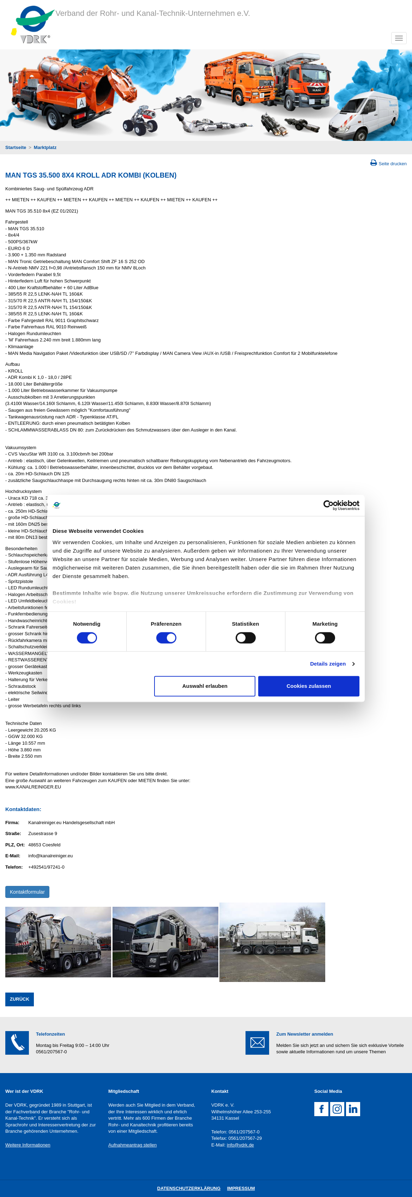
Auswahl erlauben (205, 686)
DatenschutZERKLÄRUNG (189, 1188)
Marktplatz (45, 147)
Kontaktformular (27, 892)
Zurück (19, 999)
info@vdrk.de (240, 1145)
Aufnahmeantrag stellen (132, 1145)
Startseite (15, 147)
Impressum (241, 1188)
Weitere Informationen (27, 1145)
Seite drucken (393, 163)
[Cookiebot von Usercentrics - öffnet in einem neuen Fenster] (328, 505)
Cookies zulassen (309, 686)
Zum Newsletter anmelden (304, 1034)
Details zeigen (328, 664)
